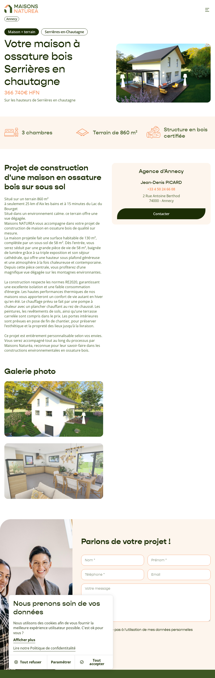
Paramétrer (61, 662)
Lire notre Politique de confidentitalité (44, 648)
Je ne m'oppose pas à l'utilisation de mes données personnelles (140, 630)
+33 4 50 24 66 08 (161, 189)
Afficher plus (24, 639)
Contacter (161, 213)
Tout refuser (27, 662)
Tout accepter (92, 662)
